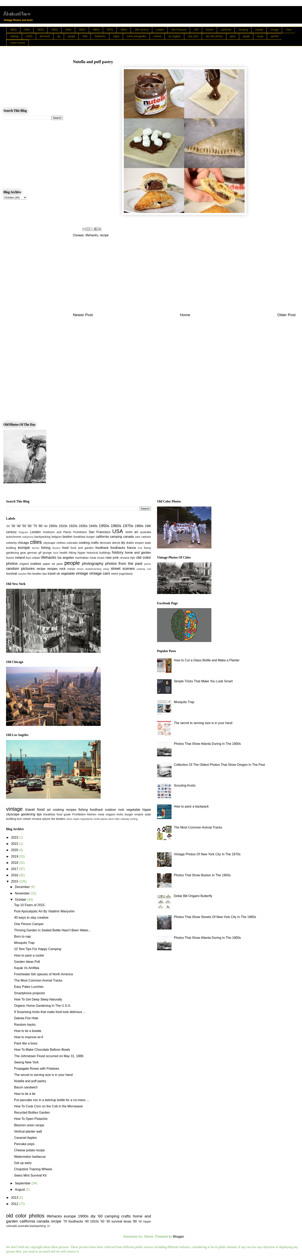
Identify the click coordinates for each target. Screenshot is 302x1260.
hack (55, 552)
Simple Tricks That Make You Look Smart (203, 681)
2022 (15, 843)
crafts (29, 36)
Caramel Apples (25, 1137)
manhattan (82, 557)
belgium (57, 536)
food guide (64, 814)
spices (46, 818)
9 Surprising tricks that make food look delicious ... (50, 1012)
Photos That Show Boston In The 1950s (202, 875)
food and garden (82, 547)
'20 (8, 526)
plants (147, 563)
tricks (120, 814)
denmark (45, 36)
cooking (14, 36)
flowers (56, 547)
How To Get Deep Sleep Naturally (38, 999)
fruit (140, 547)
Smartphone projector (29, 993)
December (23, 887)
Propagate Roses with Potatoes (36, 1068)
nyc (132, 557)
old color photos (214, 36)
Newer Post (83, 315)
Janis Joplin (73, 818)
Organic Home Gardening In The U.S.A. (42, 1005)
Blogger (178, 1236)
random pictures (20, 568)
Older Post (286, 315)
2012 (15, 1204)
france (131, 547)
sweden (22, 573)
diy (58, 36)
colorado (72, 542)
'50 (24, 526)
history (117, 552)
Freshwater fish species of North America (43, 974)
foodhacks (99, 36)
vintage (82, 573)
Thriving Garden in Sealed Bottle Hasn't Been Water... (52, 930)
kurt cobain (33, 557)
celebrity (11, 542)
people (246, 36)
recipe (260, 36)
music (101, 557)
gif (39, 552)
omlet (97, 818)
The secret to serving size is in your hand (43, 1075)
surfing (134, 818)
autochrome (13, 536)
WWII (128, 532)
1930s (54, 30)
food (84, 36)
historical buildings (99, 552)
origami (24, 563)
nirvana (124, 557)
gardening (12, 552)
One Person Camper (29, 924)
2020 (15, 850)
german (32, 552)
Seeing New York (26, 1062)
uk (58, 573)
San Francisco (178, 30)
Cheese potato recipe (29, 1150)
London (160, 30)
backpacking (42, 536)
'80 (40, 526)
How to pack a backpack (191, 806)
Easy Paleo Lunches (28, 986)
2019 (15, 856)
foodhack (102, 547)
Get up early (23, 1163)
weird (114, 573)
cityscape (49, 542)
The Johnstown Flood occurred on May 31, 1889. (49, 1056)
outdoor (35, 563)
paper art (49, 563)
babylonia (27, 536)
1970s (110, 30)
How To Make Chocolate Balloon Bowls (42, 1049)
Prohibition (80, 532)
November (23, 893)
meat (93, 557)
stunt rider (114, 818)
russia (71, 568)
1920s (40, 30)
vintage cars (99, 573)
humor (10, 557)
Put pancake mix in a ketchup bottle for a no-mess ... (51, 1100)
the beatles (34, 573)
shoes (80, 568)
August (20, 1189)
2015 (15, 881)
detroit (116, 542)
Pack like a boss (25, 1043)
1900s (13, 30)
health (63, 552)
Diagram (23, 532)
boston (209, 30)
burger (90, 536)
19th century (141, 30)
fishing (45, 547)
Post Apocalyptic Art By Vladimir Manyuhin (44, 911)
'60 (29, 526)
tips (44, 573)
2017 (15, 869)
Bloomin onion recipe (29, 1125)
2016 (15, 875)
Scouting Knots (184, 785)
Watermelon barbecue (30, 1156)
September (23, 1183)
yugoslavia (125, 573)
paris (232, 36)
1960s (96, 30)
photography (92, 563)
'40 (19, 526)
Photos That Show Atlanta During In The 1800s (207, 743)
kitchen (91, 814)
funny (147, 547)
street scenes (17, 43)
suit (149, 568)
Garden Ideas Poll (27, 961)
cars (137, 536)
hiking (72, 552)
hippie (116, 36)
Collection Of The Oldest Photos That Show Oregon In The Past (219, 764)
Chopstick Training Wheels (33, 1169)
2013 (15, 1197)
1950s (82, 30)
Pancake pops (24, 1144)
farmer (35, 547)
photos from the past (123, 563)
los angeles (174, 36)
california (226, 30)
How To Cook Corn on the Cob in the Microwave (48, 1106)
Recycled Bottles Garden (32, 1112)
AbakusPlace (17, 13)
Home (185, 315)
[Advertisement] (184, 277)
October (21, 899)
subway (141, 568)
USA (196, 30)
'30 (13, 526)
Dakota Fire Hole (26, 1018)
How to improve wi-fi (28, 1037)
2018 (15, 862)
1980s (123, 30)
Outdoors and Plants (57, 532)
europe (71, 36)
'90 (46, 526)
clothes (61, 542)
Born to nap (22, 936)
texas (127, 1221)
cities (288, 30)
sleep (106, 568)
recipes (52, 568)
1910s (27, 30)
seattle (274, 36)
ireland (157, 36)
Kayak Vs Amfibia (26, 968)
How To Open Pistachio (31, 1118)
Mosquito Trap (24, 942)
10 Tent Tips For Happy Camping (37, 949)
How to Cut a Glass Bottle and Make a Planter (206, 660)
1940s (68, 30)
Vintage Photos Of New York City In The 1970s (207, 854)
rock (62, 568)
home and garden (136, 36)
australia (145, 532)
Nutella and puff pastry (30, 1081)
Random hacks (25, 1024)
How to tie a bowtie (27, 1031)
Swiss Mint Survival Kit (30, 1175)
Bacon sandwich (26, 1087)
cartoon (146, 536)
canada (259, 30)
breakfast (79, 536)
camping (243, 30)
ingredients (86, 818)
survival (11, 573)
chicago (274, 30)
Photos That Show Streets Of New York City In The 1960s (215, 917)
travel (52, 573)
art (136, 532)
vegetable (68, 573)
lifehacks (91, 235)
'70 (35, 526)
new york (193, 36)
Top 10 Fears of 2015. (30, 905)
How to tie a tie (24, 1093)
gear (23, 552)
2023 (15, 837)
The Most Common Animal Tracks (38, 980)
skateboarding (93, 568)
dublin (130, 542)
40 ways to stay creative (31, 917)
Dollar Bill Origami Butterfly (193, 896)
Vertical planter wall (28, 1131)
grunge (47, 552)
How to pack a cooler (29, 955)
